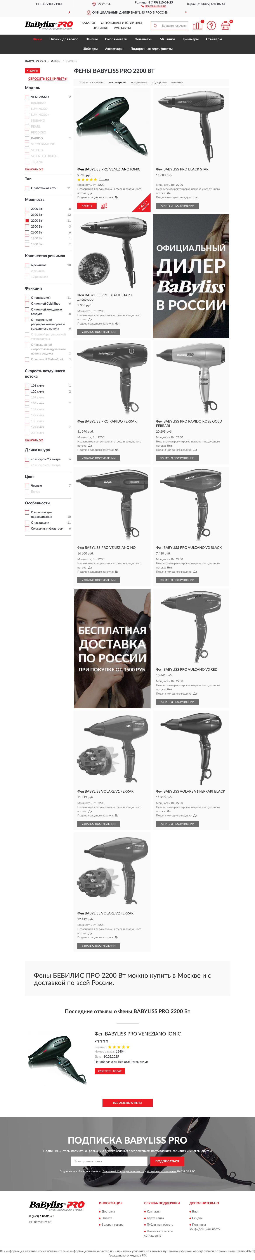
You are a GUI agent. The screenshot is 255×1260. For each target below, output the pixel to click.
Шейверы (90, 49)
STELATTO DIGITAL (44, 156)
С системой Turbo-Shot (47, 359)
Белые (35, 491)
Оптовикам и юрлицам (121, 23)
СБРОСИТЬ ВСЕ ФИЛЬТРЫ (47, 78)
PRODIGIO (38, 132)
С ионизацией (40, 297)
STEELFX (37, 150)
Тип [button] (28, 179)
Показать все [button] (34, 169)
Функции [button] (33, 289)
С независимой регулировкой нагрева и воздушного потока (48, 324)
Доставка (108, 1211)
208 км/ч (37, 433)
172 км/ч (37, 415)
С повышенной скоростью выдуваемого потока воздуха (48, 349)
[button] (153, 5)
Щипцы (92, 39)
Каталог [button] (89, 23)
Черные (36, 485)
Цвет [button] (29, 477)
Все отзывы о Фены (127, 1103)
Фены (37, 39)
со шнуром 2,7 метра (46, 459)
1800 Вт (36, 244)
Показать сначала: (91, 82)
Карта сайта (155, 1218)
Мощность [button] (35, 200)
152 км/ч (37, 409)
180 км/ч (37, 421)
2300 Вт (36, 226)
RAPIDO (37, 138)
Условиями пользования (162, 1171)
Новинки (101, 28)
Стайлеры (214, 39)
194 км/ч (37, 427)
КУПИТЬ (87, 205)
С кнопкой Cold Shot (45, 303)
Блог (195, 1211)
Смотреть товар (109, 1071)
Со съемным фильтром (47, 528)
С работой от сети (43, 188)
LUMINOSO (39, 109)
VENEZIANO (40, 97)
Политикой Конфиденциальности (123, 1171)
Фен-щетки (143, 39)
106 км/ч (37, 385)
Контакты (122, 28)
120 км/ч (37, 391)
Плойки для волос (63, 39)
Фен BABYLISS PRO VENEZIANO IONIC (138, 1034)
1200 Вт (36, 238)
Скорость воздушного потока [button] (45, 374)
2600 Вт (36, 232)
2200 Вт (36, 220)
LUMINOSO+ (40, 114)
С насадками (40, 522)
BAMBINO (38, 103)
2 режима (38, 271)
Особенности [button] (37, 503)
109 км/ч (37, 397)
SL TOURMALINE (43, 144)
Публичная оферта (160, 1225)
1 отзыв (104, 179)
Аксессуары (114, 49)
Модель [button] (32, 88)
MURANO (38, 120)
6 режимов (38, 265)
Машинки (167, 39)
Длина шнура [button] (37, 450)
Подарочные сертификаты (152, 49)
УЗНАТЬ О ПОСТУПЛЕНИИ (177, 205)
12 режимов (39, 277)
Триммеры (190, 39)
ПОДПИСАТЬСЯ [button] (167, 1161)
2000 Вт (36, 209)
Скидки (197, 1218)
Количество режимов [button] (45, 256)
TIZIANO (37, 162)
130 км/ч (37, 403)
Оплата (107, 1218)
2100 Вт (36, 214)
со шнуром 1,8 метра (46, 465)
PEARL (35, 126)
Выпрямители (116, 39)
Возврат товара (112, 1225)
